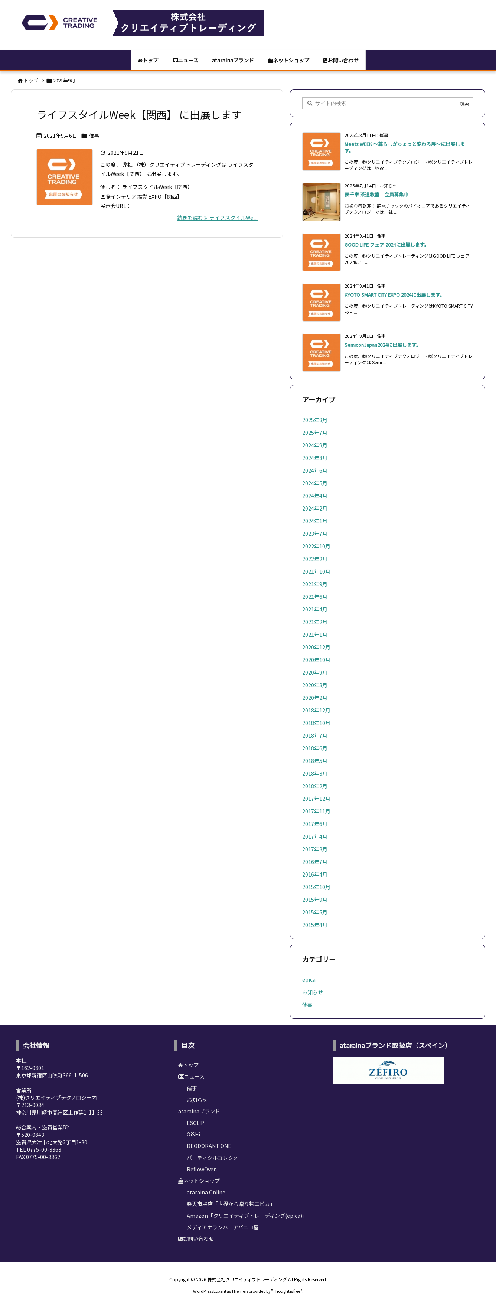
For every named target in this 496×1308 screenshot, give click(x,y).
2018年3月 (314, 773)
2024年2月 (314, 508)
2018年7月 (314, 735)
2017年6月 (314, 824)
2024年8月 (314, 457)
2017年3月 (314, 849)
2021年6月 (314, 596)
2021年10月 (316, 571)
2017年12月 (316, 798)
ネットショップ (199, 1180)
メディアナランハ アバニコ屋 (223, 1227)
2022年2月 (314, 558)
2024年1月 (314, 521)
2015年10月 (316, 887)
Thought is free (286, 1291)
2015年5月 (314, 912)
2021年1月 (314, 634)
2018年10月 (316, 723)
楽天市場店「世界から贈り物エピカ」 (231, 1203)
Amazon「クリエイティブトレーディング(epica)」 (247, 1215)
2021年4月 (314, 609)
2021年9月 (314, 584)
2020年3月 (314, 685)
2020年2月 (314, 697)
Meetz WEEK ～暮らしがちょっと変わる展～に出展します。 (405, 147)
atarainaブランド (199, 1111)
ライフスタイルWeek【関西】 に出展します (139, 114)
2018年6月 (314, 748)
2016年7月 (314, 861)
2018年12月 (316, 710)
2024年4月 (314, 495)
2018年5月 (314, 760)
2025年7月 (314, 432)
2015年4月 (314, 925)
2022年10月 (316, 546)
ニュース (191, 1076)
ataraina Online (206, 1192)
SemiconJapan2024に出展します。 (383, 344)
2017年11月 (316, 811)
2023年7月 (314, 533)
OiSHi (193, 1134)
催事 (94, 135)
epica (309, 979)
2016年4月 (314, 874)
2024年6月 (314, 470)
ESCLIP (195, 1122)
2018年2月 (314, 786)
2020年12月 (316, 647)
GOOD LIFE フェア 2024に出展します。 (387, 244)
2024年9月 (314, 445)
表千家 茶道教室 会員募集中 (376, 194)
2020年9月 (314, 672)
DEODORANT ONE (209, 1145)
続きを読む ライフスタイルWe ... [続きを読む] (217, 217)
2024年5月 (314, 483)
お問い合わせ (196, 1238)
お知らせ (312, 992)
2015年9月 (314, 899)
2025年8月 (314, 420)
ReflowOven (202, 1169)
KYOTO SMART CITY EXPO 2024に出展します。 (395, 294)
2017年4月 (314, 836)
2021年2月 (314, 622)
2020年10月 (316, 659)
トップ (31, 80)
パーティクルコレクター (215, 1157)
